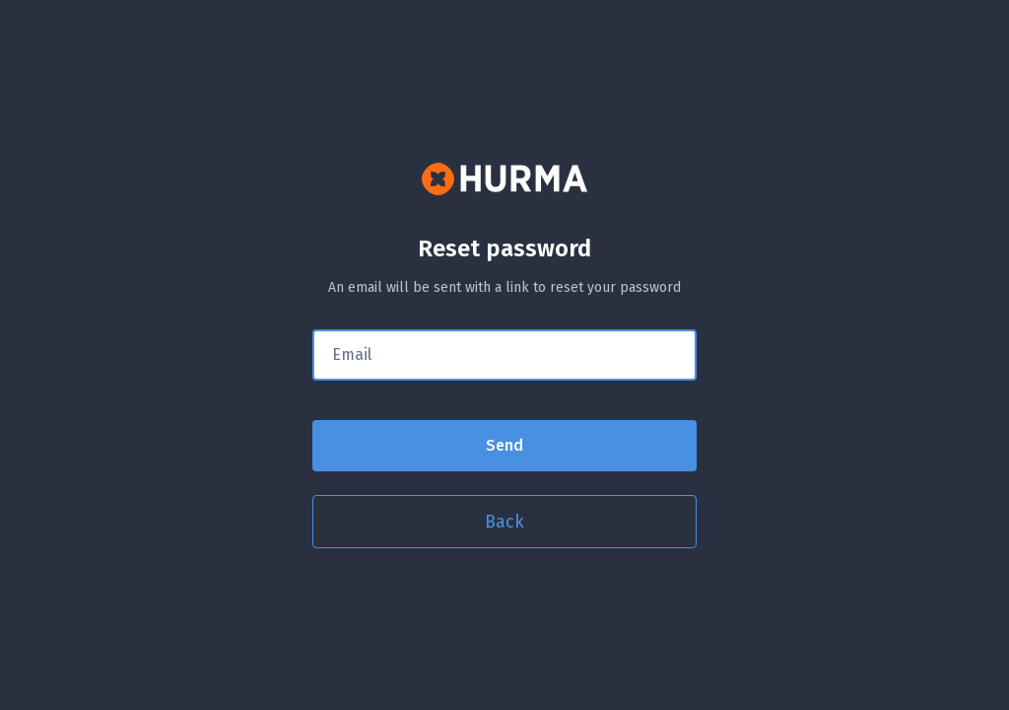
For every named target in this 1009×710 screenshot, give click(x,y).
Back (504, 521)
